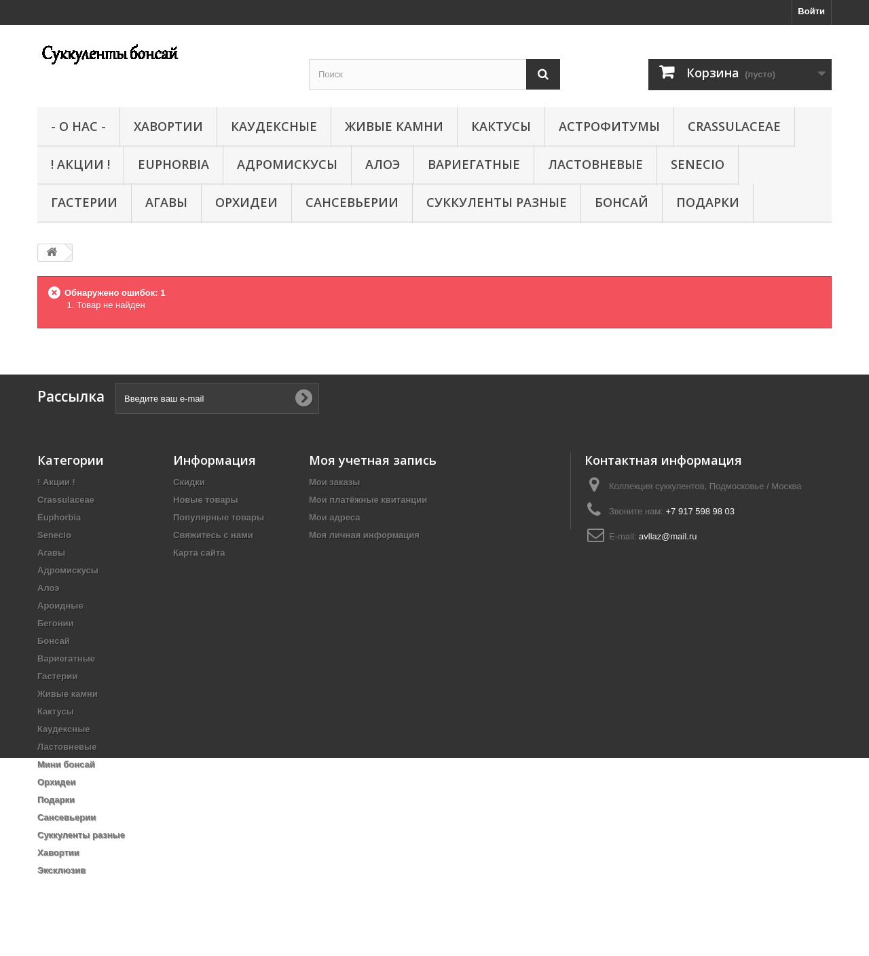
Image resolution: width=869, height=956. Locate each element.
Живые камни (394, 126)
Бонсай (621, 202)
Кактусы (501, 126)
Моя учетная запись (373, 460)
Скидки (189, 482)
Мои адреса (334, 517)
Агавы (166, 202)
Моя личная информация (364, 535)
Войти (811, 11)
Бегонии (55, 623)
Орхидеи (246, 202)
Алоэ (382, 164)
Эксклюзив (61, 870)
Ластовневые (595, 164)
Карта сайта (199, 553)
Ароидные (60, 605)
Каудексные (274, 126)
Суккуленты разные (496, 202)
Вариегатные (474, 164)
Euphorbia (173, 164)
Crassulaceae (734, 126)
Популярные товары (218, 517)
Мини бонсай (66, 764)
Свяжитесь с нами (213, 535)
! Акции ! (80, 164)
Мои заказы (334, 482)
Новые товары (205, 500)
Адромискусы (287, 164)
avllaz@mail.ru (668, 536)
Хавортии (168, 126)
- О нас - (78, 126)
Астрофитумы (609, 126)
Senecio (697, 164)
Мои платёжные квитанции (368, 500)
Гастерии (84, 202)
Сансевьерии (352, 202)
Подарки (707, 202)
